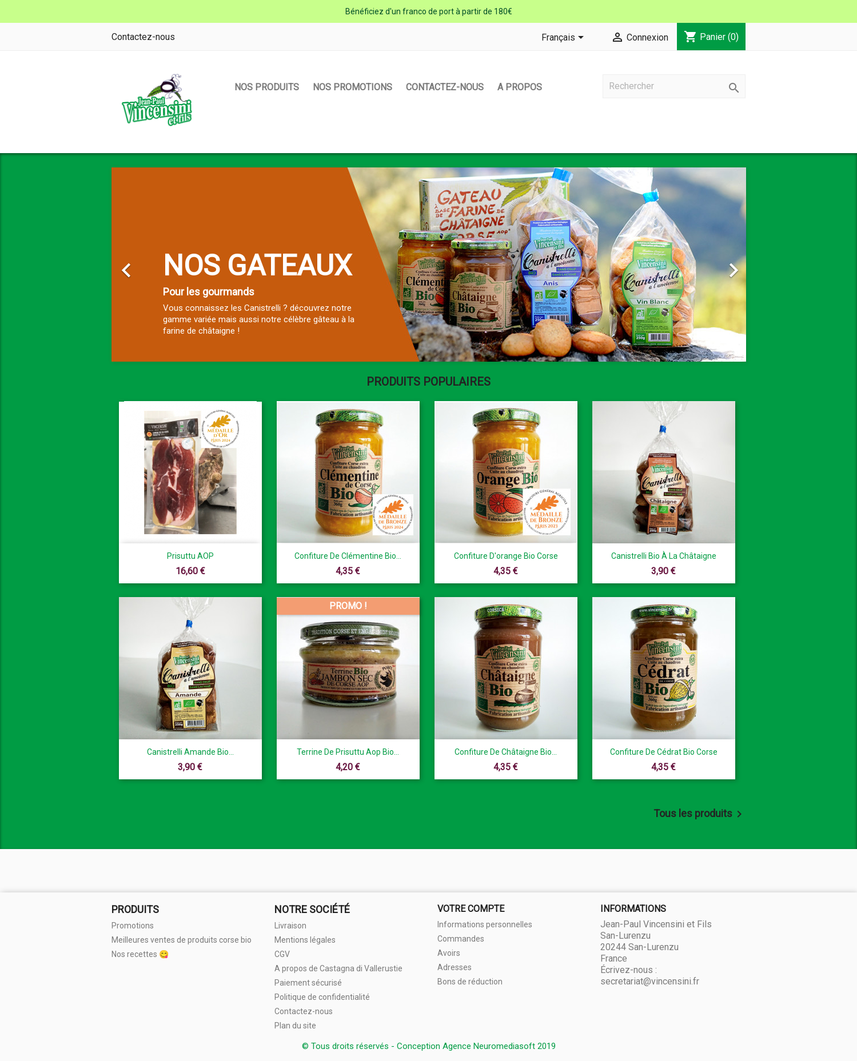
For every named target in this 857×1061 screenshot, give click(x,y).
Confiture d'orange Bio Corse (506, 555)
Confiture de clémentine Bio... (347, 555)
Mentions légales (305, 939)
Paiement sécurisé (308, 982)
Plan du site (295, 1025)
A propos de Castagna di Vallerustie (338, 968)
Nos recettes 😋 (140, 954)
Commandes (460, 938)
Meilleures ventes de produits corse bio (181, 939)
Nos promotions (352, 87)
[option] (428, 264)
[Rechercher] (674, 86)
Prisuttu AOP (190, 555)
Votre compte (470, 908)
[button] (159, 264)
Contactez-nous (143, 36)
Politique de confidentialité (322, 997)
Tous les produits (699, 814)
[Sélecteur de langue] (564, 38)
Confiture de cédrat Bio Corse (664, 751)
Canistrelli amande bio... (190, 751)
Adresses (454, 967)
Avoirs (448, 953)
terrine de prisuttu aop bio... (348, 751)
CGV (282, 954)
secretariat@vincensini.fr (649, 981)
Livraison (290, 925)
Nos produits (266, 87)
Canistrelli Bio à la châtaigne (663, 555)
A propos (519, 87)
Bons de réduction (470, 981)
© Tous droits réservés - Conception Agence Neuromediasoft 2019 (429, 1046)
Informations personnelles (484, 924)
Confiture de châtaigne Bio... (506, 751)
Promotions (132, 925)
